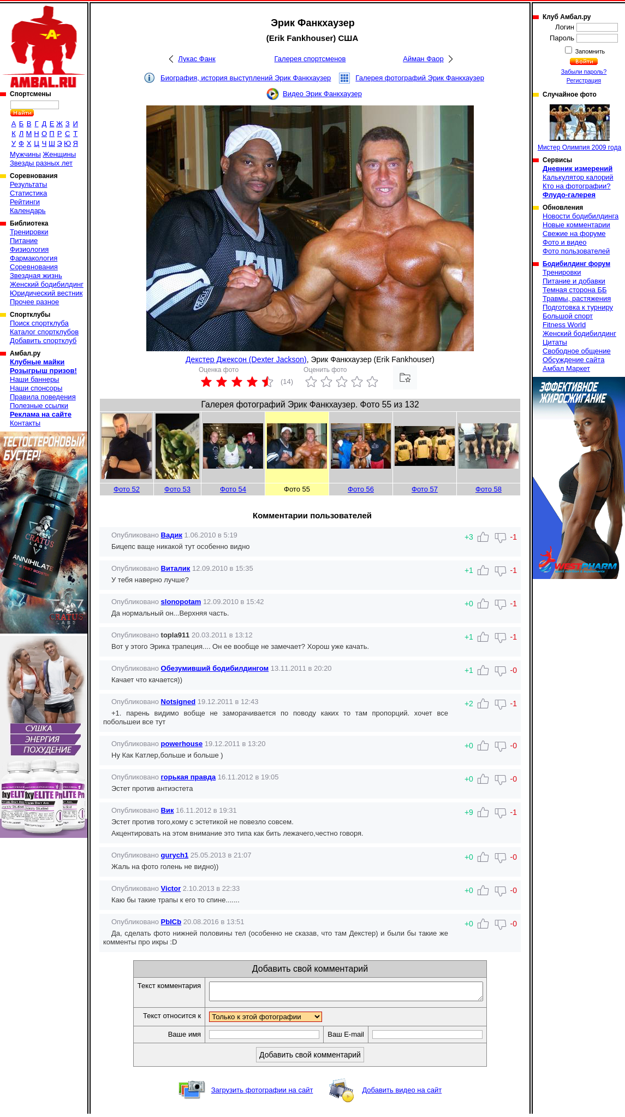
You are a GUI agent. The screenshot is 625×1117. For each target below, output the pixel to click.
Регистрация (584, 80)
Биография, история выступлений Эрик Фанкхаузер (245, 78)
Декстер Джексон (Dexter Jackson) (246, 359)
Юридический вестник (46, 293)
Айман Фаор (423, 59)
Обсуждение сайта (573, 360)
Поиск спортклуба (39, 323)
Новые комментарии (576, 225)
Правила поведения (43, 397)
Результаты (28, 184)
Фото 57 (425, 489)
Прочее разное (34, 302)
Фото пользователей (576, 251)
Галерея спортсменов (310, 59)
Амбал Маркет (566, 368)
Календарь (28, 210)
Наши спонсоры (36, 388)
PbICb (171, 922)
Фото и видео (565, 242)
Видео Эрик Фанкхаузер (322, 94)
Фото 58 (488, 489)
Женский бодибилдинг (47, 284)
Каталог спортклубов (44, 332)
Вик (167, 810)
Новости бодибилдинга (580, 216)
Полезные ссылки (39, 405)
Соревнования (34, 267)
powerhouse (182, 744)
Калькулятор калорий (578, 177)
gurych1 (175, 855)
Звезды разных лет (41, 163)
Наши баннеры (34, 379)
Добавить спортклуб (43, 340)
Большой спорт (568, 316)
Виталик (176, 568)
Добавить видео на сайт (402, 1093)
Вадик (171, 535)
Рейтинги (25, 202)
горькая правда (188, 777)
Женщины (59, 154)
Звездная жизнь (36, 275)
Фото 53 (177, 489)
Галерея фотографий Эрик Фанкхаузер (419, 78)
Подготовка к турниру (578, 307)
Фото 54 (233, 489)
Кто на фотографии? (577, 186)
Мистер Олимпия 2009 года (579, 127)
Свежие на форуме (574, 233)
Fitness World (564, 325)
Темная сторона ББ (575, 290)
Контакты (25, 423)
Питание (24, 241)
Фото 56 (361, 489)
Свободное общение (577, 351)
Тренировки (29, 232)
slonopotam (181, 602)
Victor (171, 888)
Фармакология (33, 258)
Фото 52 (127, 489)
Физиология (29, 249)
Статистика (28, 193)
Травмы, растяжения (577, 298)
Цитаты (555, 342)
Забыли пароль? (584, 71)
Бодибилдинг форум (576, 264)
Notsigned (178, 702)
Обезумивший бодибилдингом (215, 668)
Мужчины (25, 154)
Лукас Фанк (196, 59)
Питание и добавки (574, 281)
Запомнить (589, 51)
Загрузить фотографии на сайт (262, 1093)
